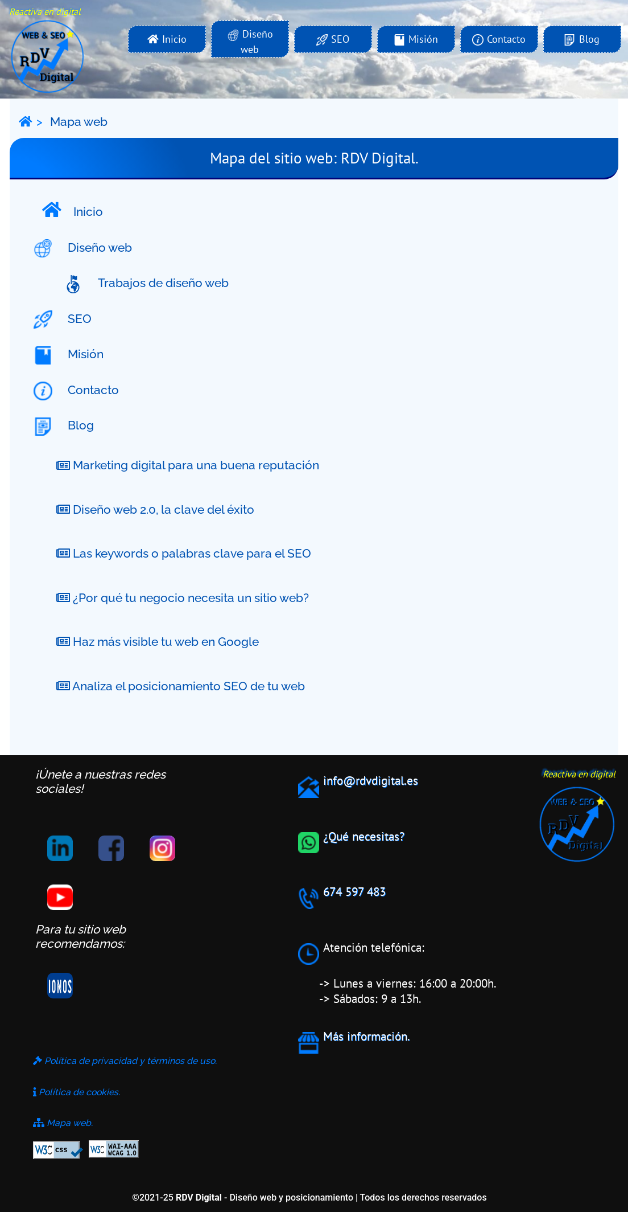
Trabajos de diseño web (157, 284)
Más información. (366, 1036)
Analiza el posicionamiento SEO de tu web (180, 686)
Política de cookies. (76, 1092)
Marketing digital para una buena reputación (187, 465)
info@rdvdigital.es (370, 780)
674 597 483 (354, 891)
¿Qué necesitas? (363, 836)
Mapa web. (63, 1122)
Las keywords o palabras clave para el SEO (183, 553)
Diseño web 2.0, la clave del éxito (155, 509)
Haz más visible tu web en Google (157, 641)
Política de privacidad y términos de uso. (125, 1060)
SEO (74, 320)
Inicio (72, 210)
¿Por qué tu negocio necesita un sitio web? (182, 598)
